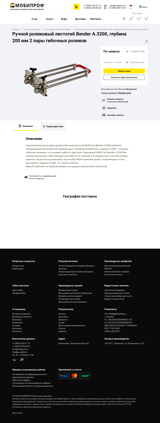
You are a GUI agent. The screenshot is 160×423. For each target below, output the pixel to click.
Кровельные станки (68, 290)
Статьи (61, 328)
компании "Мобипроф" (118, 100)
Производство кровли (70, 285)
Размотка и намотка (23, 261)
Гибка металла (20, 285)
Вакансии (17, 328)
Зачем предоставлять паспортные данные (32, 386)
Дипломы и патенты (22, 317)
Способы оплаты (115, 115)
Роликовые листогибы (69, 299)
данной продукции (42, 177)
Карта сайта (17, 413)
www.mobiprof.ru (117, 399)
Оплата (62, 314)
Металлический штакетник (117, 266)
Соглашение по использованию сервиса (31, 383)
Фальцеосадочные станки (117, 293)
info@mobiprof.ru (64, 399)
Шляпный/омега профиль (116, 271)
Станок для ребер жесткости (118, 296)
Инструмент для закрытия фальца (75, 293)
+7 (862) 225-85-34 (92, 8)
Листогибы (17, 290)
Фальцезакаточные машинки (72, 302)
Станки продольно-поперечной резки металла (76, 267)
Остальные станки (113, 274)
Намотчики (17, 268)
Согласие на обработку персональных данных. (31, 407)
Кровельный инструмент (70, 296)
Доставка (80, 19)
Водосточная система (116, 285)
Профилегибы (19, 293)
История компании (21, 314)
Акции (61, 322)
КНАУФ (107, 268)
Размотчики (18, 266)
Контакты (95, 19)
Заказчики (17, 322)
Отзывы (16, 325)
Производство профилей (118, 261)
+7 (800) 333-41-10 (92, 5)
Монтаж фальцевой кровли (71, 325)
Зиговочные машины (114, 290)
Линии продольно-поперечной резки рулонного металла (75, 273)
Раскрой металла (68, 261)
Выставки (17, 319)
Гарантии (111, 108)
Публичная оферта (21, 380)
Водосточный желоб (114, 299)
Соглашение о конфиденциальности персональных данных (29, 375)
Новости (62, 331)
